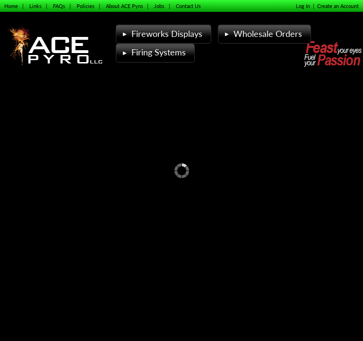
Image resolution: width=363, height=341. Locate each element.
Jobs (159, 6)
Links (35, 6)
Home (11, 6)
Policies (86, 6)
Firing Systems (153, 52)
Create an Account (338, 6)
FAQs (59, 6)
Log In (303, 6)
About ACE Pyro (124, 6)
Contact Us (188, 6)
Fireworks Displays (161, 34)
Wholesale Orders (262, 34)
